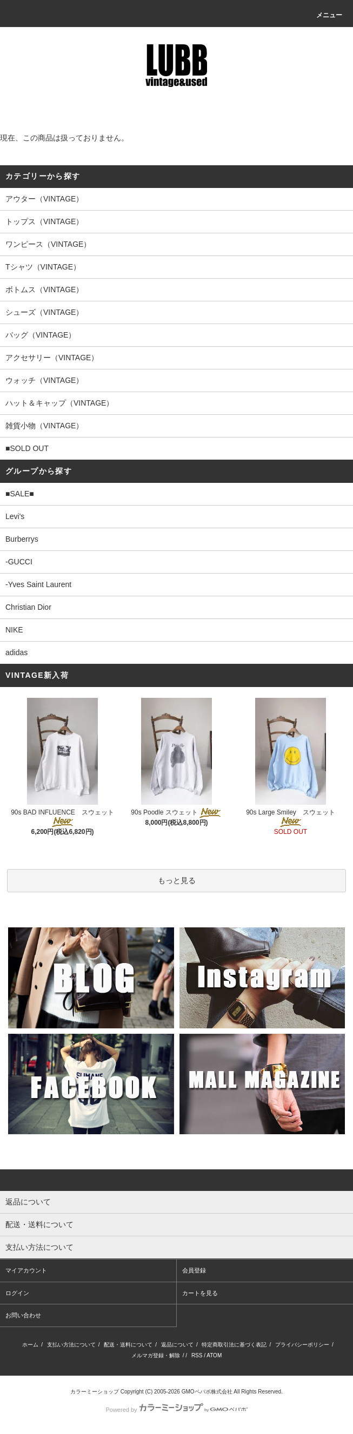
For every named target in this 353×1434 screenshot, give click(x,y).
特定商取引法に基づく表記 (234, 1345)
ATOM (214, 1355)
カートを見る (200, 1293)
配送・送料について (128, 1345)
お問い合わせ (23, 1315)
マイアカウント (26, 1270)
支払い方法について (71, 1345)
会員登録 (194, 1270)
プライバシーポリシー (302, 1345)
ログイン (17, 1293)
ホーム (30, 1345)
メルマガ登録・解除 (155, 1355)
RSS (197, 1355)
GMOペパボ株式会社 (207, 1392)
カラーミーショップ (94, 1392)
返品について (177, 1345)
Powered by (176, 1409)
